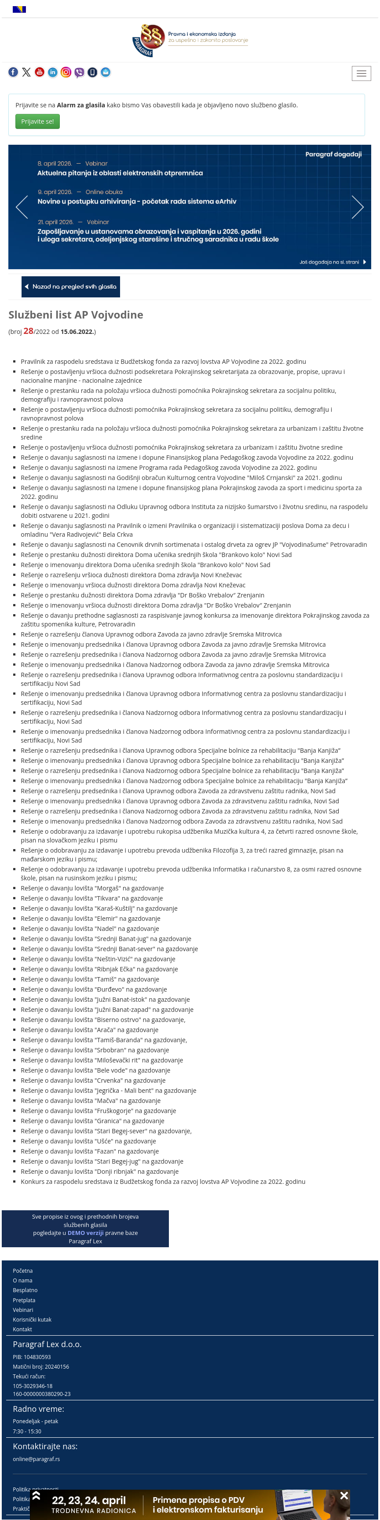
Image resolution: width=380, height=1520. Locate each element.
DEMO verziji (86, 1233)
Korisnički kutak (32, 1319)
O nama (22, 1280)
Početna (23, 1271)
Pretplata (24, 1300)
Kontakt (22, 1329)
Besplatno (25, 1290)
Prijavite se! (37, 121)
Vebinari (23, 1310)
